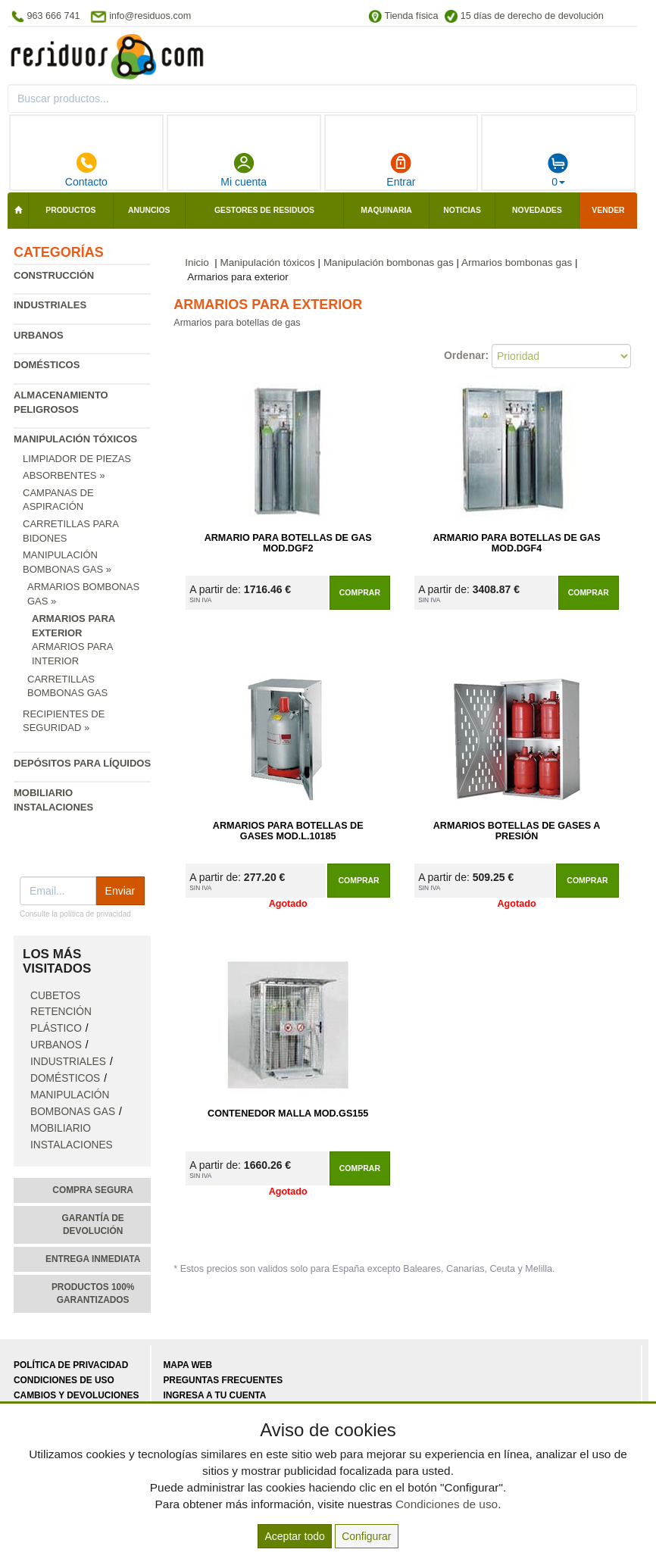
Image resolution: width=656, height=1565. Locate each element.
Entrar (400, 170)
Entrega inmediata (92, 1259)
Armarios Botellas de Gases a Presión (517, 831)
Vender (608, 210)
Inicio (197, 262)
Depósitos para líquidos (82, 763)
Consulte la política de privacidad (75, 914)
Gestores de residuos (264, 210)
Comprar (359, 592)
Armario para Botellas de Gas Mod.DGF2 (288, 543)
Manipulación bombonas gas (388, 262)
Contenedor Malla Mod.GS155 (288, 1113)
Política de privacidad (71, 1365)
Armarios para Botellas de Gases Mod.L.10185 (288, 831)
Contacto (86, 170)
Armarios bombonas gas (516, 262)
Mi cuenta (243, 170)
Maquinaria (386, 210)
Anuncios (149, 210)
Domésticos (47, 364)
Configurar (366, 1536)
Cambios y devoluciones (76, 1395)
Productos (70, 210)
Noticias (462, 210)
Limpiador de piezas (77, 458)
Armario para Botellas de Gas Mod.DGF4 (517, 543)
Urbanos (39, 335)
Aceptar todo (294, 1536)
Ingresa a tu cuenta (214, 1395)
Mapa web (187, 1365)
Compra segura (92, 1190)
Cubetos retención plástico (61, 1012)
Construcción (54, 275)
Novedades (537, 210)
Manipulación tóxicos (75, 439)
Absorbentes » (64, 475)
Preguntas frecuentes (223, 1380)
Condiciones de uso (64, 1380)
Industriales (50, 305)
